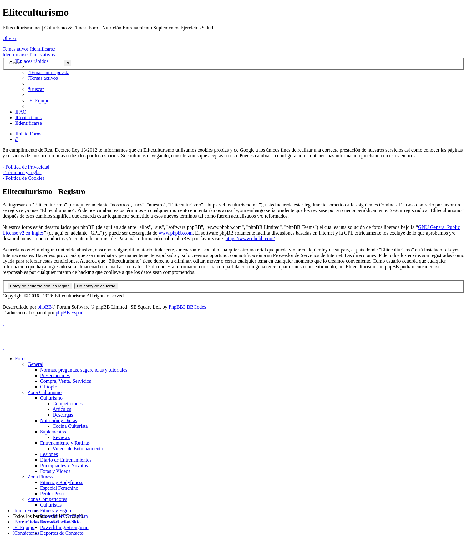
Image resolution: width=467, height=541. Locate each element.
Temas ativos (16, 49)
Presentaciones (55, 375)
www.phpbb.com (176, 232)
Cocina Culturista (70, 426)
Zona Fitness (40, 476)
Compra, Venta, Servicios (65, 381)
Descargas (63, 414)
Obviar (9, 38)
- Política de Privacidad (26, 166)
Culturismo (51, 398)
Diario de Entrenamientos (65, 460)
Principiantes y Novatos (64, 465)
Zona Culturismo (45, 392)
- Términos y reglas (22, 172)
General (35, 364)
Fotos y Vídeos (55, 471)
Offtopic (48, 386)
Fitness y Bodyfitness (61, 482)
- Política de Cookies (23, 178)
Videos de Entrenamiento (78, 448)
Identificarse (42, 49)
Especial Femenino (59, 488)
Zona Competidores (47, 499)
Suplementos (53, 431)
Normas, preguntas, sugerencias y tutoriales (83, 369)
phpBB (45, 307)
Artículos (62, 409)
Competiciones (68, 403)
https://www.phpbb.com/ (250, 238)
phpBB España (71, 312)
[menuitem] (48, 72)
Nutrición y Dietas (58, 420)
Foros (20, 358)
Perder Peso (52, 493)
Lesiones (49, 454)
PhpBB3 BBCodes (187, 307)
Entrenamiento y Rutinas (65, 443)
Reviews (61, 437)
